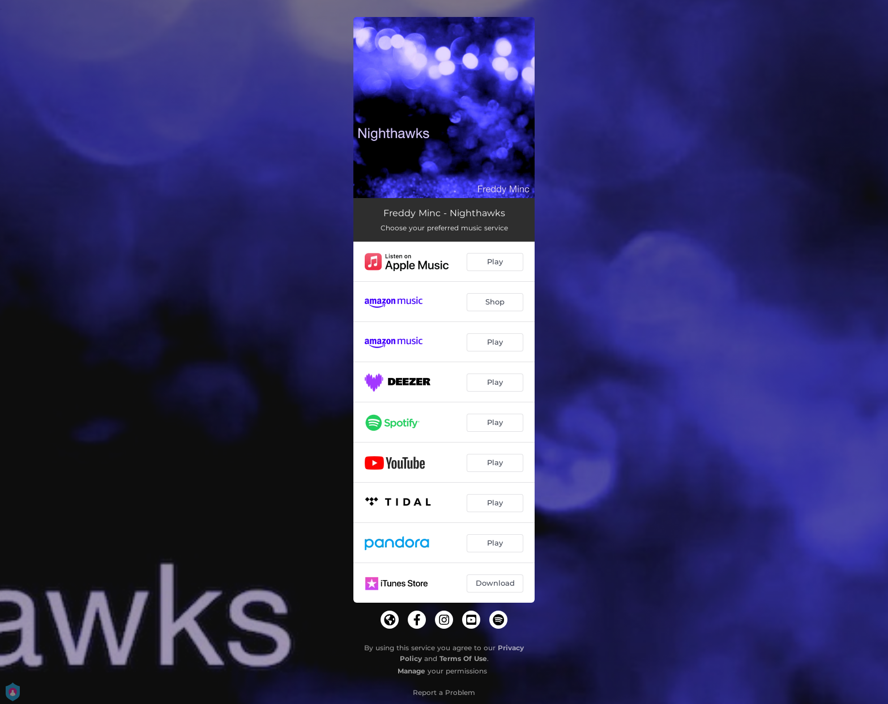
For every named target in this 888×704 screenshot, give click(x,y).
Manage (411, 671)
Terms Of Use (463, 658)
